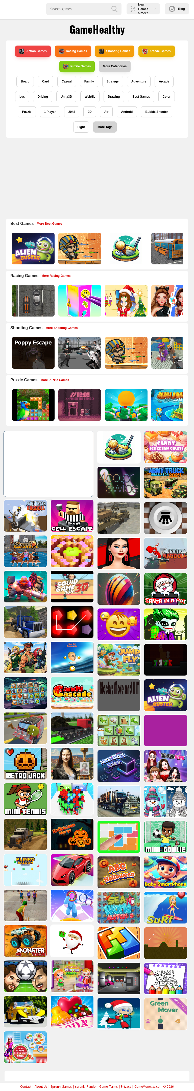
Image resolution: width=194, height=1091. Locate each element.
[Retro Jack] (70, 745)
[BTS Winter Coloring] (28, 818)
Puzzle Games (77, 66)
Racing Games (73, 51)
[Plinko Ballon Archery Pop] (70, 856)
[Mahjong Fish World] (172, 405)
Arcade (164, 81)
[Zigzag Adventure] (117, 856)
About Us (41, 1086)
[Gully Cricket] (70, 893)
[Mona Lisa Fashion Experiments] (117, 745)
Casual (66, 81)
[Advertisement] (97, 178)
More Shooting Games (61, 328)
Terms (113, 1086)
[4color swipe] (163, 448)
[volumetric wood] (163, 931)
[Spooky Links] (70, 671)
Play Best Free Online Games (25, 9)
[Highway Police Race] (32, 300)
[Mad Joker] (28, 633)
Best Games (141, 96)
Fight (81, 127)
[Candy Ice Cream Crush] (119, 447)
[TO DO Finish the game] (79, 405)
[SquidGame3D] (117, 559)
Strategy (113, 81)
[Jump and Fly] (163, 634)
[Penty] (117, 596)
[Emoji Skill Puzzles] (163, 596)
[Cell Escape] (117, 485)
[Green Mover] (28, 1041)
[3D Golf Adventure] (125, 248)
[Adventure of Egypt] (79, 248)
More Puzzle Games (55, 380)
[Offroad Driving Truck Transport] (70, 819)
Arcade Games (156, 51)
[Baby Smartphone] (28, 893)
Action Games (33, 51)
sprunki (80, 1086)
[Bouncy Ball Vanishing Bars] (163, 559)
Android (127, 112)
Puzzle (26, 112)
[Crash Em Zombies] (70, 708)
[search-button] (114, 9)
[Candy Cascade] (117, 671)
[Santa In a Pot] (28, 595)
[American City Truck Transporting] (163, 782)
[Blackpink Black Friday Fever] (28, 781)
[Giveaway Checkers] (28, 521)
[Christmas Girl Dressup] (125, 300)
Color (167, 96)
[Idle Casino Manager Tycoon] (125, 405)
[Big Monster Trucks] (70, 931)
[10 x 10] (163, 819)
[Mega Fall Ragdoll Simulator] (28, 558)
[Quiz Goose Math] (117, 522)
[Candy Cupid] (117, 1005)
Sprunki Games (61, 1086)
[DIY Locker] (79, 300)
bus (22, 96)
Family (89, 81)
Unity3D (66, 96)
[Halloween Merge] (117, 819)
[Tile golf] (28, 967)
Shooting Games (114, 51)
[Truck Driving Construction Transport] (117, 708)
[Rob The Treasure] (163, 968)
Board (25, 81)
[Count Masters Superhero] (117, 782)
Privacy (126, 1086)
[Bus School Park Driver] (172, 248)
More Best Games (49, 223)
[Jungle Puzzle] (32, 405)
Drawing (114, 96)
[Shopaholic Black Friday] (163, 522)
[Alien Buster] (32, 248)
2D (89, 112)
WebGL (90, 96)
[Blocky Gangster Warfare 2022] (172, 353)
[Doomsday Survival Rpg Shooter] (79, 353)
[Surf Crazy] (28, 930)
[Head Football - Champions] (70, 968)
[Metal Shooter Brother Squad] (70, 633)
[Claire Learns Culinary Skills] (70, 1042)
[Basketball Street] (70, 522)
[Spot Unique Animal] (163, 708)
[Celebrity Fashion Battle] (172, 300)
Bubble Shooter (156, 112)
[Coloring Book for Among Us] (28, 1004)
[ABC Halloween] (163, 857)
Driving (42, 96)
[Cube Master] (163, 745)
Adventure (138, 81)
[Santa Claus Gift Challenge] (117, 931)
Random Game (97, 1086)
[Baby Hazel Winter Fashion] (117, 968)
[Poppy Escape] (32, 353)
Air (106, 112)
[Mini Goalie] (28, 856)
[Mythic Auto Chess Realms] (70, 559)
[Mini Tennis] (70, 782)
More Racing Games (55, 276)
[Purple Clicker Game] (28, 744)
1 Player (50, 112)
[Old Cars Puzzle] (70, 1005)
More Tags (105, 127)
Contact (25, 1086)
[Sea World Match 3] (163, 893)
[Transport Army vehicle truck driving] (163, 485)
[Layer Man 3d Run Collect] (117, 893)
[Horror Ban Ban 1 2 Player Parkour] (28, 670)
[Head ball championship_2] (117, 633)
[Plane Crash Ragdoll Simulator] (70, 485)
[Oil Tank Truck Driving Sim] (70, 596)
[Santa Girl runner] (163, 1005)
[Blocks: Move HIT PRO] (163, 671)
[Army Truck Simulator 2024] (28, 484)
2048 (71, 112)
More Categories (115, 66)
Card (45, 81)
